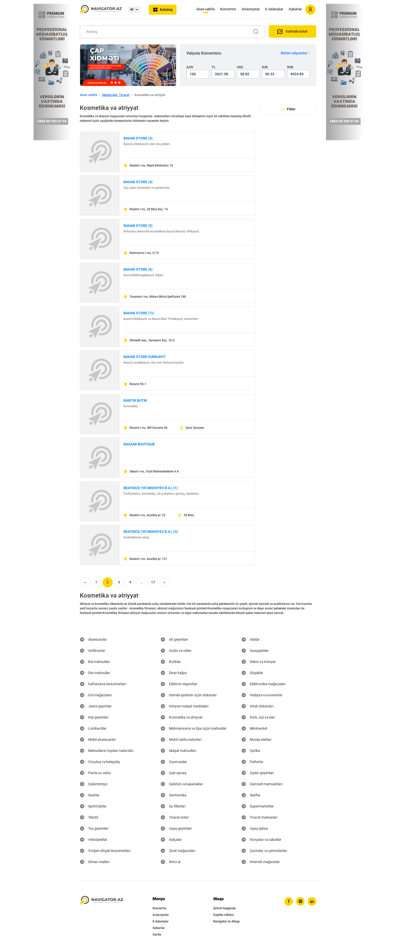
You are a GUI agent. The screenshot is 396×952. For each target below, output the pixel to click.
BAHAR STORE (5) (138, 226)
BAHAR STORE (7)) (138, 313)
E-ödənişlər (274, 9)
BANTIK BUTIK (135, 400)
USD (240, 67)
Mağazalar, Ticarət (115, 95)
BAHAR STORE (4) (138, 182)
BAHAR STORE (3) (138, 138)
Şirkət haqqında (224, 908)
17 (153, 582)
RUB (290, 67)
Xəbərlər (295, 9)
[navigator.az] (101, 900)
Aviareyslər (251, 9)
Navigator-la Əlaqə (226, 921)
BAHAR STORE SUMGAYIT (144, 357)
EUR (265, 67)
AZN (189, 67)
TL (213, 67)
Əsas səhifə (205, 9)
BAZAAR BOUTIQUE (139, 444)
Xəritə (157, 934)
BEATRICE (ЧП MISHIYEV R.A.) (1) (150, 488)
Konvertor (228, 9)
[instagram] (300, 901)
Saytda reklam (223, 915)
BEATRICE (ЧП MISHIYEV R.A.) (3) (150, 532)
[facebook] (288, 901)
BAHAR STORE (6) (138, 269)
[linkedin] (312, 901)
